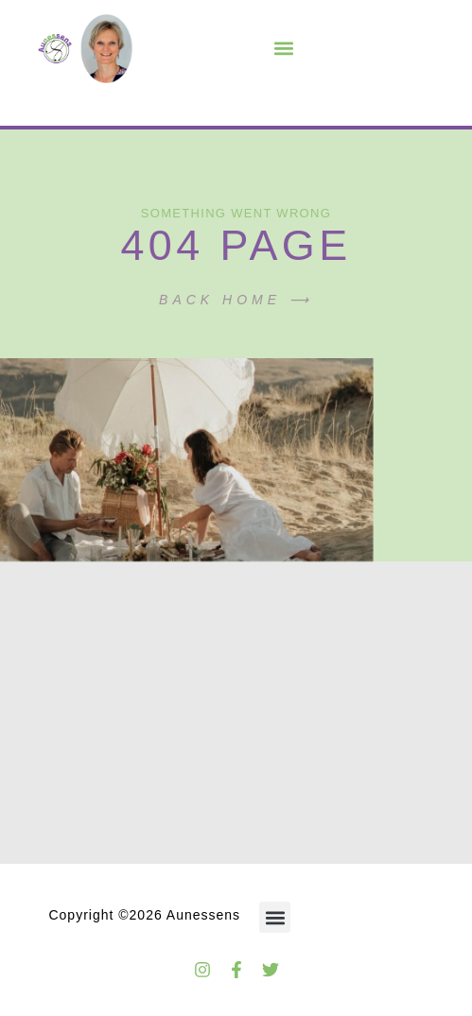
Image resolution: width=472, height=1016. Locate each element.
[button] (283, 48)
